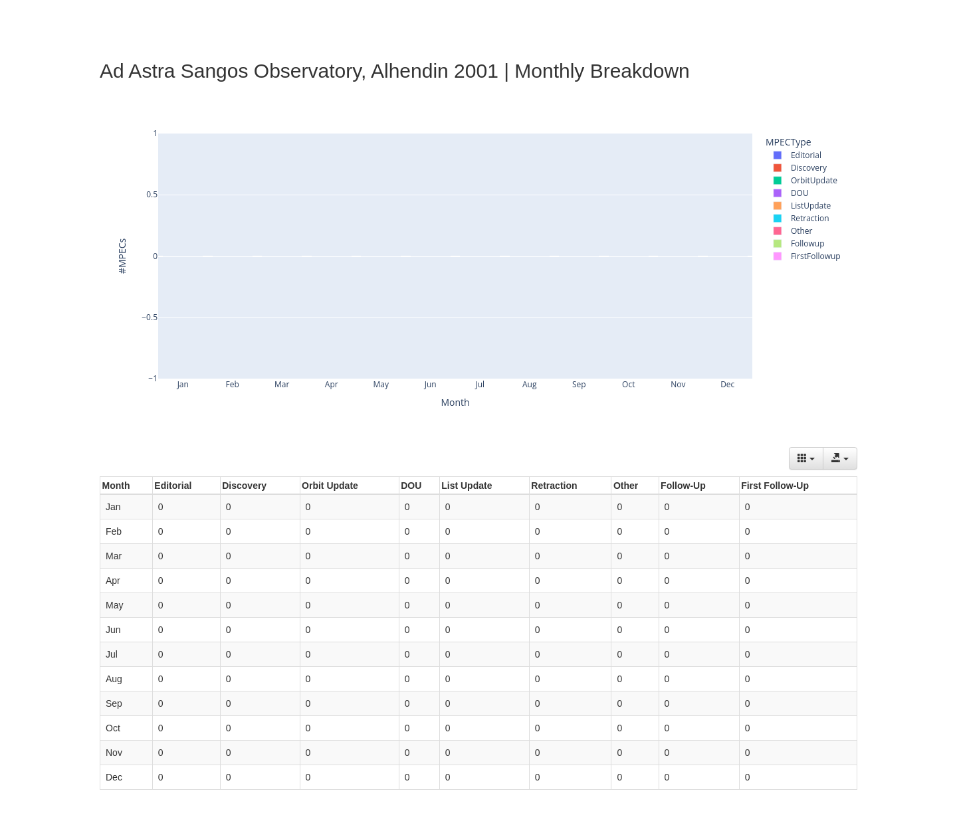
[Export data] (840, 458)
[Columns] (806, 458)
